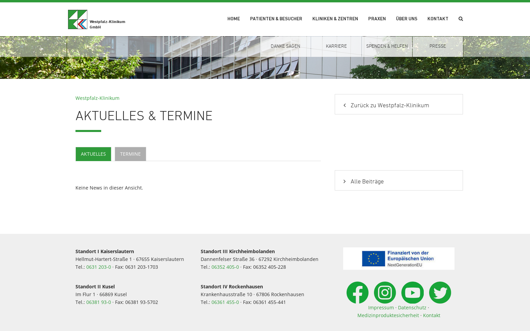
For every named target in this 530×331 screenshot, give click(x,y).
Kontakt (437, 19)
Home (233, 19)
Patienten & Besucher (276, 19)
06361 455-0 (225, 302)
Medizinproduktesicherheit (388, 315)
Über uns (406, 19)
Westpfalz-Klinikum (97, 98)
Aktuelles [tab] (93, 154)
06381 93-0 (98, 302)
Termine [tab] (130, 154)
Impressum (381, 307)
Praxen (377, 19)
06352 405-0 (225, 267)
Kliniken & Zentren (335, 19)
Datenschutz (412, 307)
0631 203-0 (98, 267)
